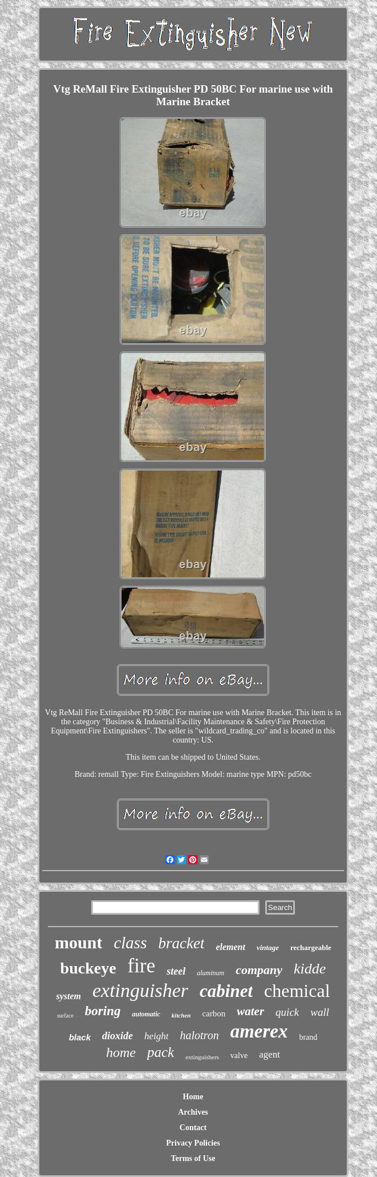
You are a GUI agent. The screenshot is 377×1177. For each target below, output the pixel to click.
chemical (297, 990)
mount (78, 942)
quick (287, 1012)
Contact (193, 1127)
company (259, 970)
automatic (146, 1014)
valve (239, 1055)
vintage (268, 947)
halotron (199, 1035)
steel (176, 971)
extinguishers (202, 1057)
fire (142, 966)
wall (319, 1012)
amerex (259, 1031)
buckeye (88, 968)
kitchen (181, 1015)
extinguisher (140, 990)
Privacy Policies (193, 1143)
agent (269, 1054)
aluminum (210, 973)
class (130, 942)
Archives (193, 1112)
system (68, 996)
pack (160, 1052)
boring (103, 1011)
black (80, 1037)
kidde (310, 968)
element (230, 947)
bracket (181, 943)
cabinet (226, 991)
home (121, 1052)
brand (308, 1037)
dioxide (117, 1036)
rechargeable (310, 947)
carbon (213, 1013)
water (250, 1011)
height (156, 1036)
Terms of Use (193, 1158)
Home (193, 1096)
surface (65, 1015)
